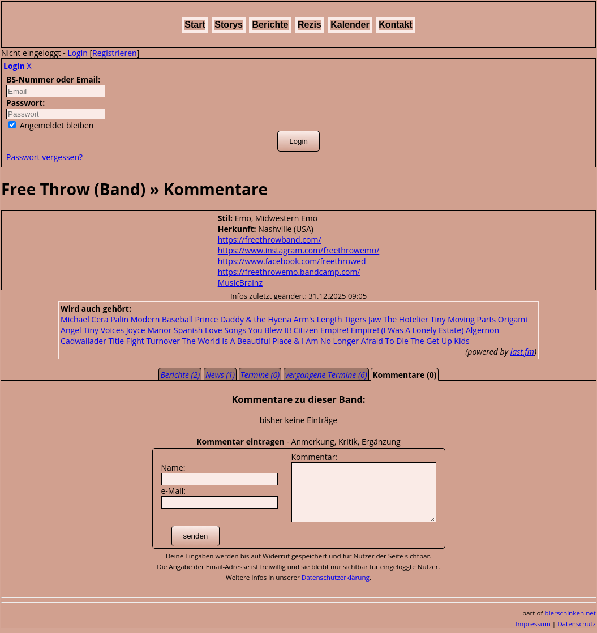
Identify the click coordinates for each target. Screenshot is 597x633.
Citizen (305, 330)
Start (194, 24)
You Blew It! (269, 330)
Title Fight (126, 340)
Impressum (533, 623)
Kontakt (396, 24)
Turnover (163, 340)
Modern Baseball (162, 319)
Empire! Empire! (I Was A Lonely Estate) (391, 330)
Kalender (349, 24)
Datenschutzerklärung (336, 577)
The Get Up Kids (439, 340)
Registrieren (114, 53)
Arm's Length (318, 319)
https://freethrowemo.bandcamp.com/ (289, 271)
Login (77, 53)
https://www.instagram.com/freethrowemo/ (299, 250)
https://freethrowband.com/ (269, 239)
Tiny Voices (103, 330)
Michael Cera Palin (94, 319)
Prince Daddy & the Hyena (243, 319)
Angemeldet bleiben (50, 125)
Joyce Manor (149, 330)
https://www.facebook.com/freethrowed (292, 261)
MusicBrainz (240, 282)
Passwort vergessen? (44, 157)
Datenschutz (576, 623)
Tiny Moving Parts (463, 319)
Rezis (309, 24)
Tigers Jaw (362, 319)
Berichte (270, 24)
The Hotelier (405, 319)
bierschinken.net (570, 613)
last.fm (522, 351)
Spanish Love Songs (210, 330)
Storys (228, 24)
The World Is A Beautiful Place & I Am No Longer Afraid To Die (295, 340)
